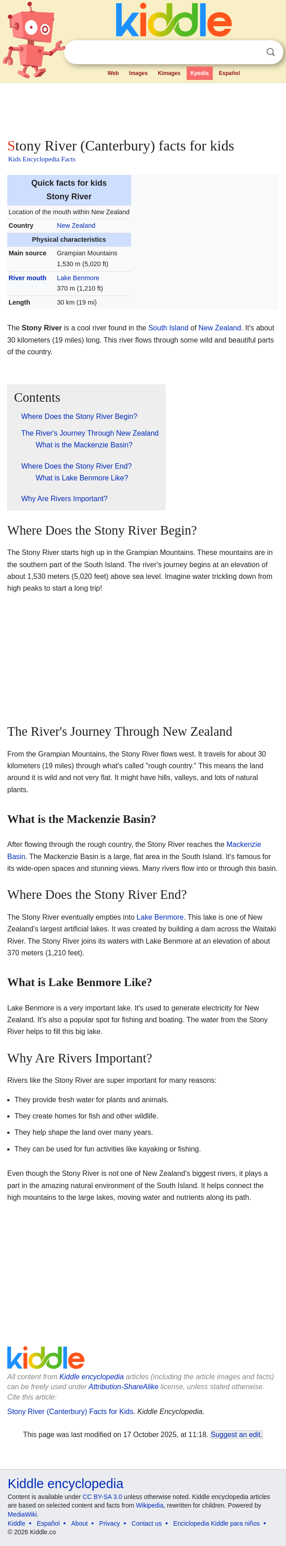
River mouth (28, 278)
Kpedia (200, 73)
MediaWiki (22, 1514)
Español (229, 73)
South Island (168, 328)
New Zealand (76, 225)
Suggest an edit (236, 1434)
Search (270, 52)
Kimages (169, 73)
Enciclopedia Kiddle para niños (216, 1523)
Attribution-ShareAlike (124, 1387)
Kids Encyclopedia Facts (41, 159)
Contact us (146, 1523)
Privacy (109, 1523)
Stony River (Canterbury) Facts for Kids (70, 1411)
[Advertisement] (143, 108)
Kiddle (16, 1523)
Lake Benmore (78, 278)
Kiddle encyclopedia (92, 1377)
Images (138, 73)
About (79, 1523)
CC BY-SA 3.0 (102, 1496)
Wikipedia (150, 1505)
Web (113, 73)
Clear (252, 52)
